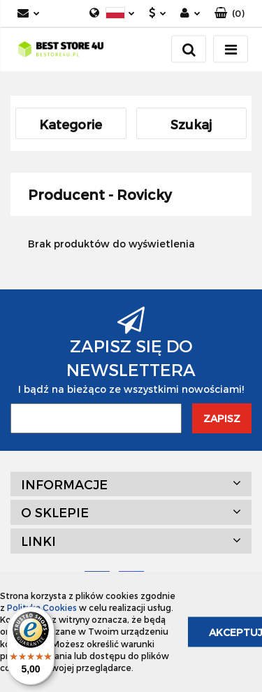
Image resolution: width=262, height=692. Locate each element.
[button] (230, 13)
